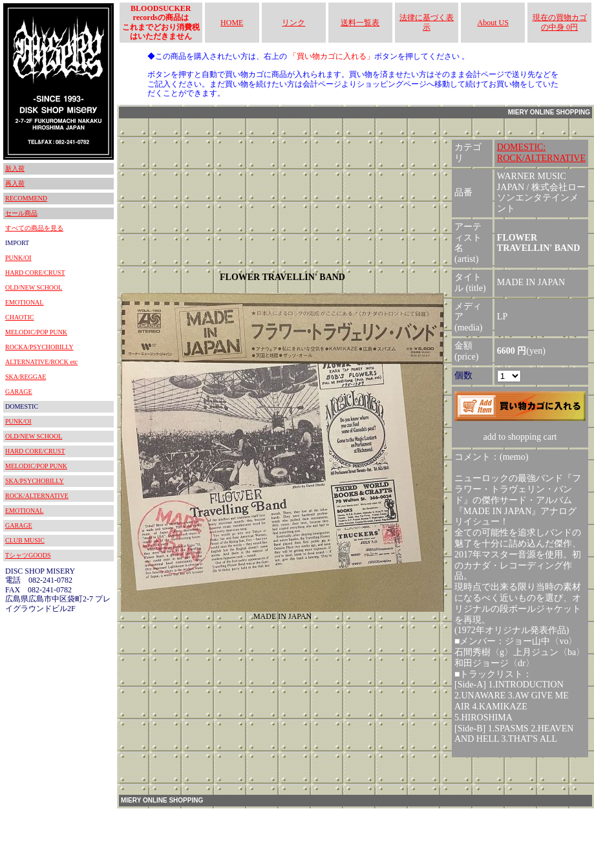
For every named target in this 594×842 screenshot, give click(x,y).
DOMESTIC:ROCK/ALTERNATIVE (541, 152)
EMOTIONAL (24, 302)
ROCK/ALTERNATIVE (37, 495)
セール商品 (21, 213)
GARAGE (18, 391)
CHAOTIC (19, 317)
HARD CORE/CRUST (35, 272)
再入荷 (15, 183)
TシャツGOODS (28, 555)
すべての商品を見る (34, 228)
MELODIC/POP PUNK (36, 332)
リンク (293, 22)
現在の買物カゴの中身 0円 (560, 22)
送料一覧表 (360, 22)
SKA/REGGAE (25, 376)
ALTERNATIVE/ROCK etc (41, 361)
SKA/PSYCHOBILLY (34, 480)
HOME (231, 22)
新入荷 (15, 168)
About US (493, 22)
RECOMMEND (26, 198)
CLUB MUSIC (25, 540)
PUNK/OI (18, 257)
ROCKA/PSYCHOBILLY (39, 347)
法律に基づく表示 (426, 22)
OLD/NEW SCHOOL (33, 287)
